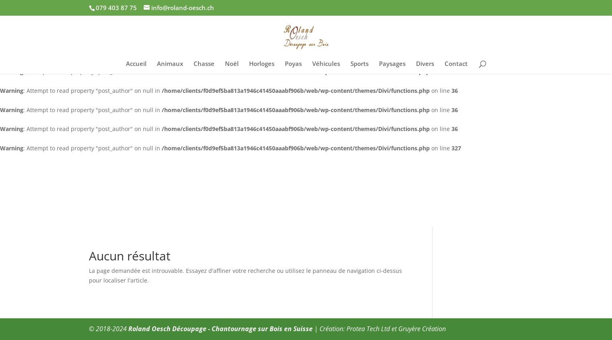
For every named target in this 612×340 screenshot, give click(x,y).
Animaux (170, 64)
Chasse (204, 64)
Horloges (261, 64)
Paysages (392, 64)
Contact (456, 64)
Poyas (293, 64)
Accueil (136, 64)
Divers (425, 64)
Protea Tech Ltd (368, 328)
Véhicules (326, 64)
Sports (359, 64)
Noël (232, 64)
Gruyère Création (422, 328)
